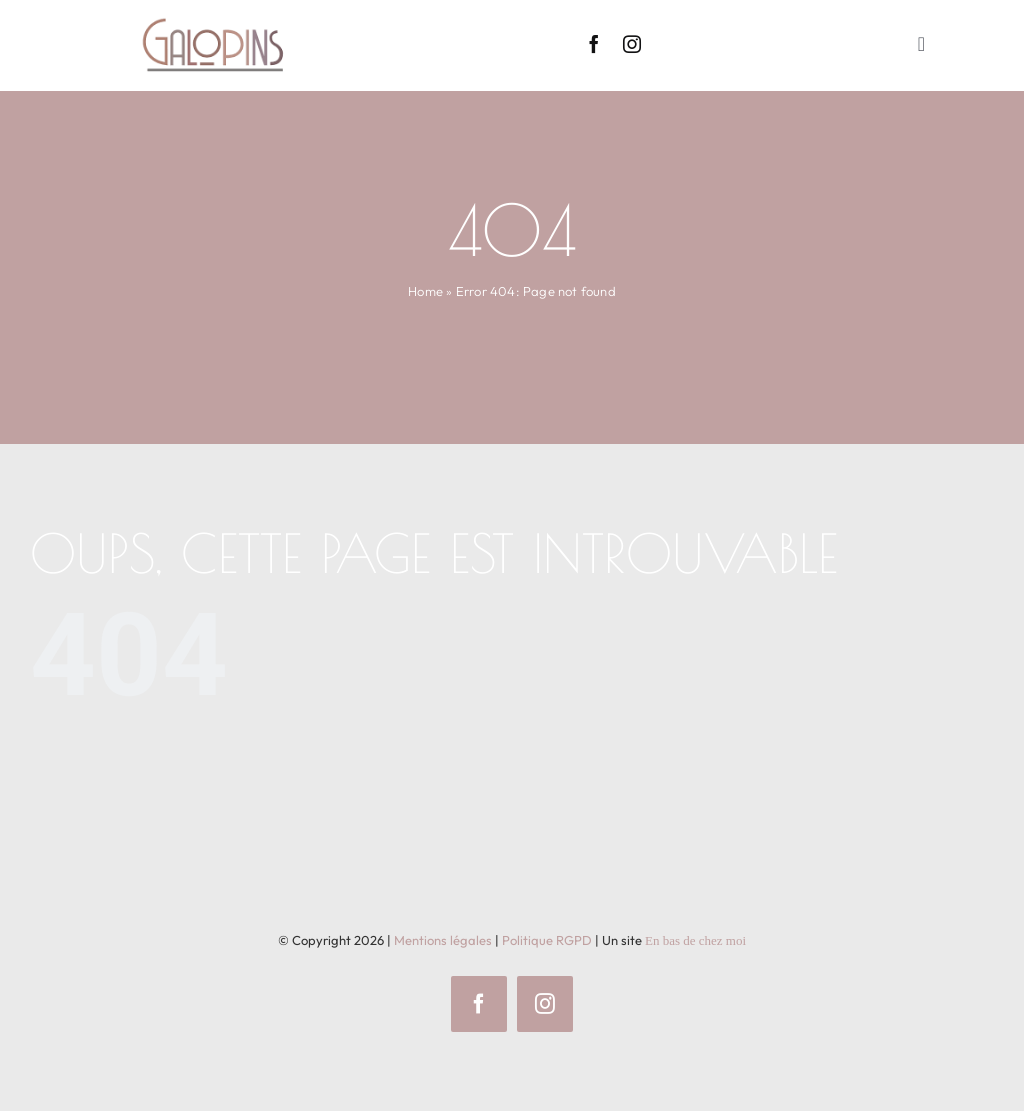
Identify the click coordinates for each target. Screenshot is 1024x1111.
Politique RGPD (547, 940)
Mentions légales (443, 940)
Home (425, 291)
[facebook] (594, 44)
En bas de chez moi (695, 940)
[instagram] (632, 44)
